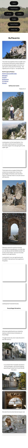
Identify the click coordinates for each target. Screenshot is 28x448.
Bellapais (5, 75)
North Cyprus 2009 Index (9, 73)
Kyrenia (4, 77)
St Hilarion (5, 81)
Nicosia (4, 83)
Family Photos (14, 24)
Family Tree (14, 29)
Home (14, 3)
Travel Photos (14, 8)
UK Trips (9, 14)
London (19, 14)
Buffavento (5, 79)
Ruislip (14, 19)
